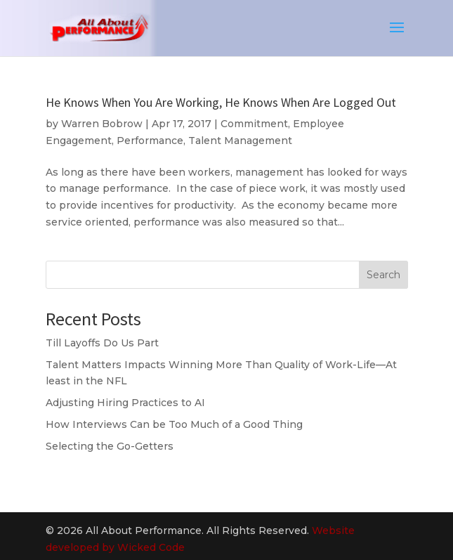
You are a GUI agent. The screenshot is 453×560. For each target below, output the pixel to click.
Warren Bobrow (102, 123)
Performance (150, 140)
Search (383, 274)
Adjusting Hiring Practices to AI (125, 402)
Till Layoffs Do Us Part (102, 343)
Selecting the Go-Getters (109, 446)
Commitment (254, 123)
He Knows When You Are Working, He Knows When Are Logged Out (221, 102)
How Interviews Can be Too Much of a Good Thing (174, 424)
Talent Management (240, 140)
